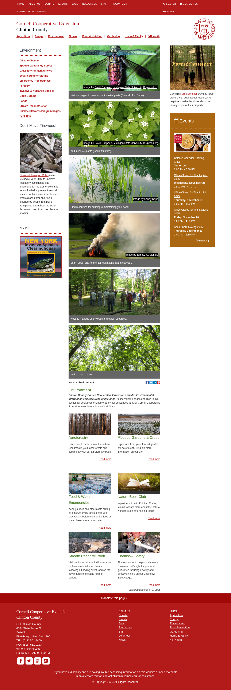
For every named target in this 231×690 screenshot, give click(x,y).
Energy (39, 36)
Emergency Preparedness (35, 80)
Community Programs (32, 11)
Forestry (25, 85)
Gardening (113, 36)
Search (171, 4)
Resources (89, 4)
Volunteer (119, 4)
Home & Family (134, 36)
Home (21, 4)
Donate (49, 4)
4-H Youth (154, 36)
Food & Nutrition (92, 36)
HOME (174, 611)
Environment (55, 36)
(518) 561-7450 (32, 640)
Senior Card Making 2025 (188, 227)
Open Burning (28, 95)
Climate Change (29, 60)
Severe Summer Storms (34, 75)
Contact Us (190, 4)
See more (201, 240)
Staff (104, 4)
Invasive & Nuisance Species (37, 90)
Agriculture (23, 36)
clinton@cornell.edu (28, 648)
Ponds (23, 101)
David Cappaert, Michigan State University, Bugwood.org (126, 87)
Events (63, 4)
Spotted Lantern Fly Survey (36, 65)
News (122, 639)
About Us (35, 4)
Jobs (75, 4)
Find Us (169, 11)
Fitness (73, 36)
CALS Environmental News (36, 70)
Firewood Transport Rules (34, 175)
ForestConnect (188, 93)
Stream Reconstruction (33, 106)
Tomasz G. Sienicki (147, 254)
